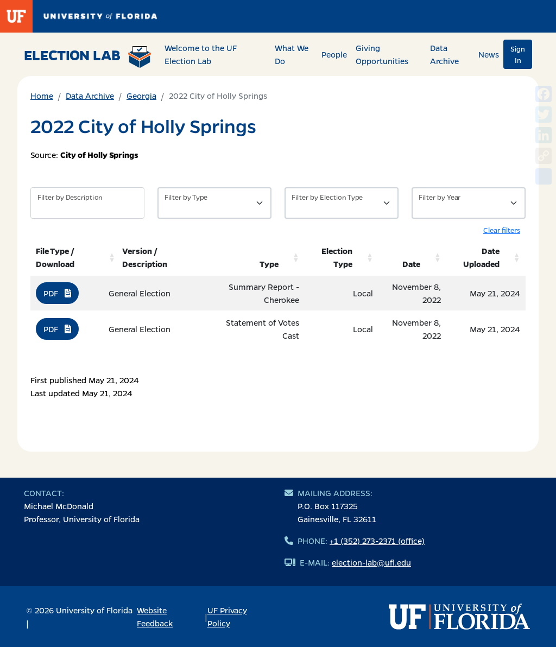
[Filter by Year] (469, 203)
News (488, 54)
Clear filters (501, 229)
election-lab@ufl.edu (371, 562)
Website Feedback (155, 617)
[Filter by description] (87, 203)
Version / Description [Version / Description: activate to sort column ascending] (144, 257)
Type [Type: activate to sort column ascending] (269, 263)
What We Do (291, 54)
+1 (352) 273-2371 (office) (377, 540)
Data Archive (444, 54)
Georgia (141, 95)
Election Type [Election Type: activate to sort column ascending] (336, 257)
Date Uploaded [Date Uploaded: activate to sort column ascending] (481, 257)
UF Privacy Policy (227, 617)
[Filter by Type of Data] (214, 203)
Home (41, 95)
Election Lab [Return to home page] (87, 56)
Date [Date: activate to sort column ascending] (411, 263)
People (334, 54)
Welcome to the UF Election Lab (201, 54)
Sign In (517, 54)
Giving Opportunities (382, 54)
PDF (57, 293)
